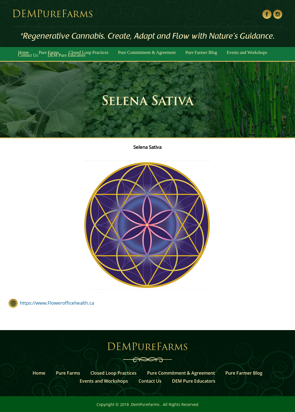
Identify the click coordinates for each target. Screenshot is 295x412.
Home (39, 373)
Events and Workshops (247, 52)
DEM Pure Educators (66, 55)
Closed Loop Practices (113, 373)
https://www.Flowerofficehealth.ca (56, 303)
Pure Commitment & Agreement (147, 52)
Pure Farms (68, 373)
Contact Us (28, 55)
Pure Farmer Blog (201, 52)
